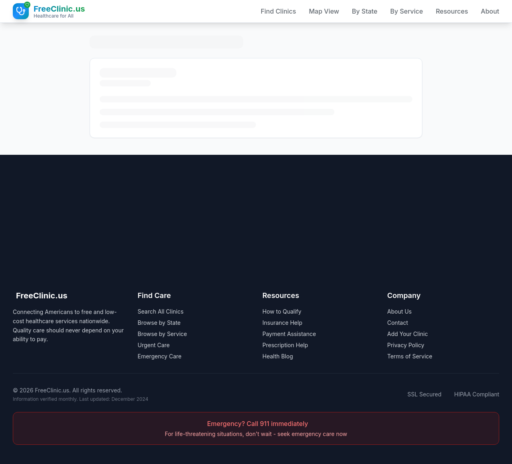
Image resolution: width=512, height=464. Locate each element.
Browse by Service (162, 333)
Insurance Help (282, 322)
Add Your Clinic (407, 333)
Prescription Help (285, 345)
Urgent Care (154, 345)
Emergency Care (160, 356)
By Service (406, 11)
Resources (452, 11)
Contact (397, 322)
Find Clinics (278, 11)
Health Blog (277, 356)
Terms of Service (409, 356)
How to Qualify (281, 311)
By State (365, 11)
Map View (324, 11)
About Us (399, 311)
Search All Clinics (161, 311)
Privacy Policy (405, 345)
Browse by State (159, 322)
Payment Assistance (289, 333)
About (490, 11)
